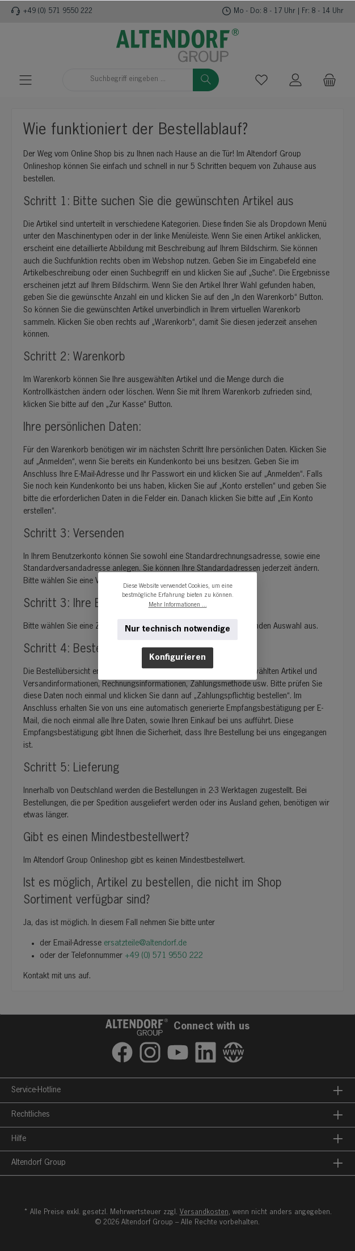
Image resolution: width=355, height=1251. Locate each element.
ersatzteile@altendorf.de (145, 943)
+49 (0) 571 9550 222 (57, 11)
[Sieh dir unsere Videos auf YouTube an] (178, 1052)
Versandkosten (204, 1212)
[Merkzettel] (261, 79)
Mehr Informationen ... (178, 604)
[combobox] (127, 80)
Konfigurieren (177, 657)
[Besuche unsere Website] (233, 1052)
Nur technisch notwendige (177, 629)
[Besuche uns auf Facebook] (122, 1052)
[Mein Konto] (295, 79)
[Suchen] (206, 80)
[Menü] (25, 79)
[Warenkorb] (329, 79)
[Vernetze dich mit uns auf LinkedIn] (205, 1052)
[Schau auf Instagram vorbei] (150, 1052)
